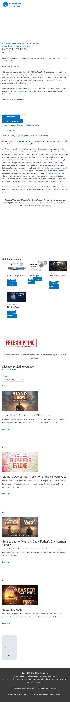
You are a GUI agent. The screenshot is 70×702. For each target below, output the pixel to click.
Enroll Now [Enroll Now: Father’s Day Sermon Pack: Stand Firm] (6, 429)
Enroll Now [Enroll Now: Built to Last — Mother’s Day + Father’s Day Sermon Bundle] (6, 562)
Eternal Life (62, 679)
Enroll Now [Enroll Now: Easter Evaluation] (6, 623)
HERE (63, 203)
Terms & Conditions (28, 679)
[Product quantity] (14, 112)
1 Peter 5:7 (17, 141)
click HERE (24, 91)
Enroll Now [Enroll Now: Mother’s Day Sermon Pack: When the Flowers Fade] (6, 494)
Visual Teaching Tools (16, 43)
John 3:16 (10, 160)
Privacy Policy (41, 694)
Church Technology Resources (23, 688)
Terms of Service (55, 694)
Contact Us (39, 682)
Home (4, 43)
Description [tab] (11, 131)
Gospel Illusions (8, 46)
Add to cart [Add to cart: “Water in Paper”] (35, 280)
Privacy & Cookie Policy (11, 679)
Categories (6, 376)
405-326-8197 (53, 676)
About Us (30, 682)
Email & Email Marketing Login (47, 688)
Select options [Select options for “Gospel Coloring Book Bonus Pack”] (53, 285)
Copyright (40, 679)
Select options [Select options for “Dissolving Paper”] (12, 314)
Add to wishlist (12, 121)
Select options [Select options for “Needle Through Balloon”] (12, 283)
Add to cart (11, 116)
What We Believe (51, 679)
